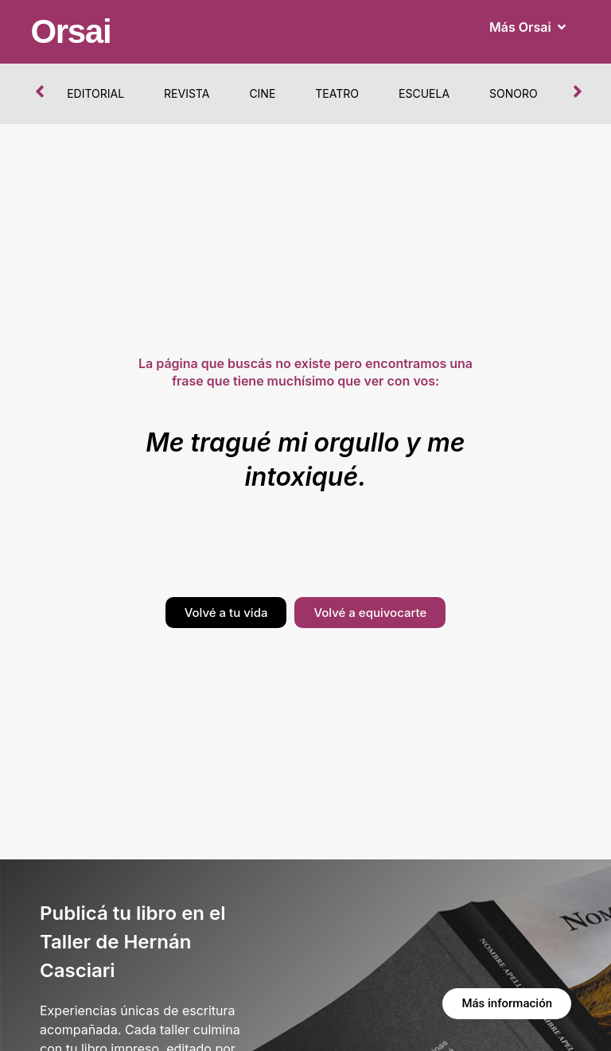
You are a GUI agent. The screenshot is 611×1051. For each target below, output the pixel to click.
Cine (262, 93)
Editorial (95, 93)
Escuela (424, 93)
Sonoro (513, 93)
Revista (186, 93)
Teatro (337, 93)
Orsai (70, 31)
